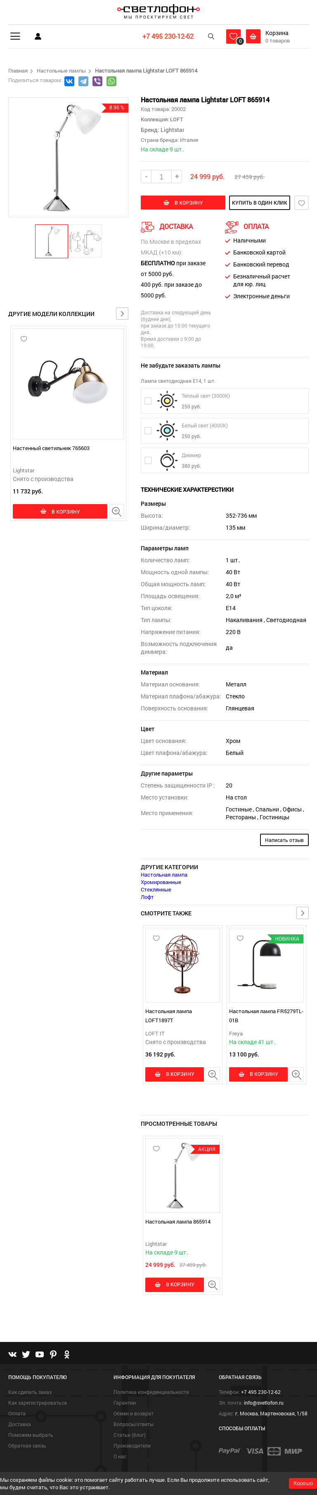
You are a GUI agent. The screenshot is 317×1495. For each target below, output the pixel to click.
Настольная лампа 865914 (178, 1221)
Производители (132, 1445)
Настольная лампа (164, 874)
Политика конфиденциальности (151, 1392)
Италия (189, 140)
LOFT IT (155, 1033)
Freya (236, 1033)
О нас (120, 1456)
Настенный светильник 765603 (51, 448)
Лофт (147, 897)
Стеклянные (156, 889)
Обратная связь (27, 1445)
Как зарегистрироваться (37, 1402)
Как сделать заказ (30, 1392)
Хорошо (303, 1483)
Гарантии (125, 1402)
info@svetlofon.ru (264, 1402)
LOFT (176, 119)
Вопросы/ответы (134, 1424)
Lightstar (23, 470)
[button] (52, 241)
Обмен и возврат (134, 1413)
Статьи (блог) (130, 1434)
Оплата (17, 1413)
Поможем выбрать (30, 1434)
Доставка (19, 1424)
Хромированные (161, 882)
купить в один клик (256, 202)
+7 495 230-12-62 (167, 36)
